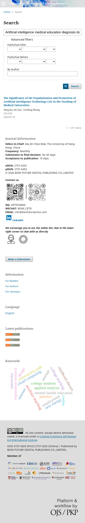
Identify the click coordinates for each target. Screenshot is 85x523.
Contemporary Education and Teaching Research (38, 3)
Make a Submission (19, 259)
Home (7, 12)
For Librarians (12, 291)
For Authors (11, 286)
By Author (13, 69)
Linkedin (17, 220)
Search (75, 86)
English (9, 313)
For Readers (11, 280)
